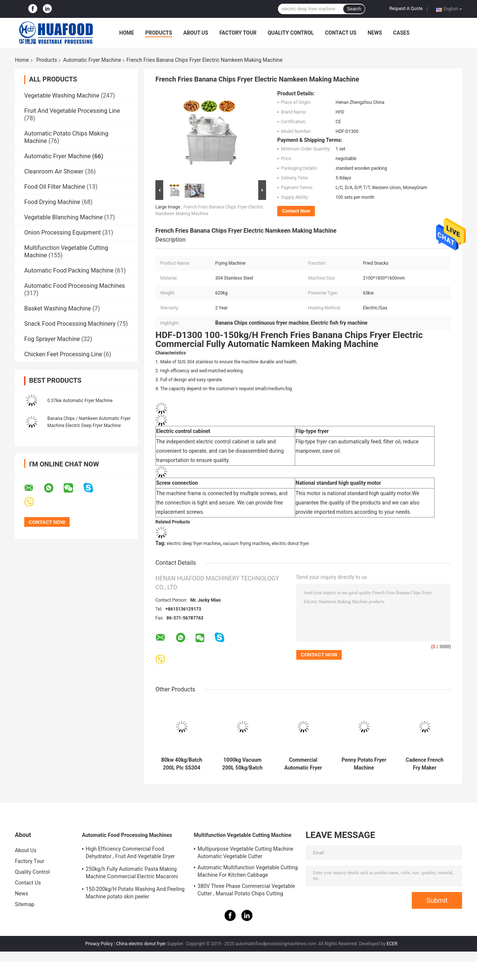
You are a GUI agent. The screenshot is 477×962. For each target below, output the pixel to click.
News (374, 33)
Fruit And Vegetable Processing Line (72, 110)
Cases (401, 33)
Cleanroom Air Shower (53, 171)
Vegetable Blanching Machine (63, 217)
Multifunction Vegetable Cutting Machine (242, 835)
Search (354, 9)
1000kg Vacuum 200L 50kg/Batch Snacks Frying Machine (242, 764)
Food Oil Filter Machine (54, 186)
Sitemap (24, 904)
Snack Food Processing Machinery (70, 323)
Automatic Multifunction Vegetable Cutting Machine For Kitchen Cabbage (248, 871)
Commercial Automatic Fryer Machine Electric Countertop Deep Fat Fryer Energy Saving (303, 764)
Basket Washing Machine (57, 308)
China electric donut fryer (141, 943)
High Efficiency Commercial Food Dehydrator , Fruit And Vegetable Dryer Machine (130, 853)
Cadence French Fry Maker (424, 764)
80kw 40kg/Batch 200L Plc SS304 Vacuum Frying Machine (181, 764)
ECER (391, 943)
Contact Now (296, 211)
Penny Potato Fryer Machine (363, 764)
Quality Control (291, 33)
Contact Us (340, 33)
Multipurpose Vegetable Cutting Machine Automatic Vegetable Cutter (245, 852)
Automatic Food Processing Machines (74, 285)
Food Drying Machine (52, 202)
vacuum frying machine (246, 543)
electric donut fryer (290, 543)
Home (126, 33)
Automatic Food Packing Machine (68, 270)
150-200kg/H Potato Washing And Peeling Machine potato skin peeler (135, 892)
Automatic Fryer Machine (92, 60)
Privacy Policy (99, 943)
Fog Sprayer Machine (52, 339)
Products (158, 33)
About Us (195, 33)
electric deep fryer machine (194, 543)
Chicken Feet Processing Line (63, 354)
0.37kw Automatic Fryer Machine (80, 400)
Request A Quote (406, 8)
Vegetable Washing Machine (61, 95)
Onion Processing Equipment (62, 232)
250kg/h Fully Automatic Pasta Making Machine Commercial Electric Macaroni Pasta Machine (132, 874)
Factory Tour (238, 33)
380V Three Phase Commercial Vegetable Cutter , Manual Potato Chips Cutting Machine (246, 891)
